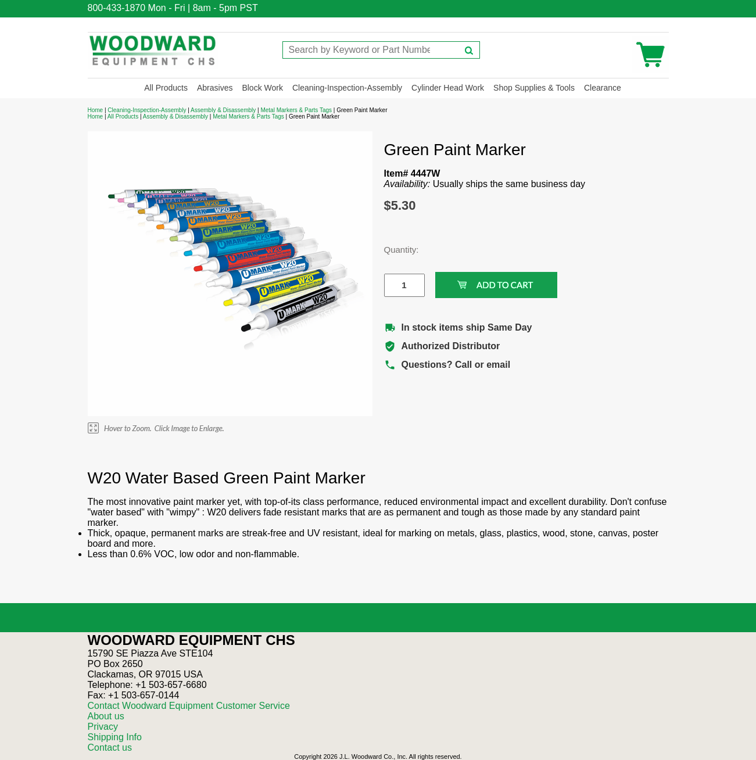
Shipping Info (115, 737)
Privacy (103, 727)
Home (95, 110)
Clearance (602, 87)
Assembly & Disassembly (223, 110)
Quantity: (395, 249)
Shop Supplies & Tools (534, 87)
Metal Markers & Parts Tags (296, 110)
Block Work (262, 87)
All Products (166, 87)
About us (106, 716)
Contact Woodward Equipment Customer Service (189, 706)
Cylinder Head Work (447, 87)
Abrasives (214, 87)
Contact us (110, 747)
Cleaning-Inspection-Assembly (347, 87)
